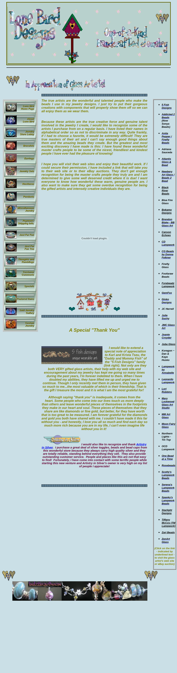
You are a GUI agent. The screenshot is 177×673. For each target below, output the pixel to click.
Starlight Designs (167, 512)
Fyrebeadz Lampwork (168, 285)
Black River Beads (165, 190)
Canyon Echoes (166, 234)
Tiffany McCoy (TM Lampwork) (168, 522)
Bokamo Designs (167, 211)
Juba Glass (168, 344)
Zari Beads (168, 532)
